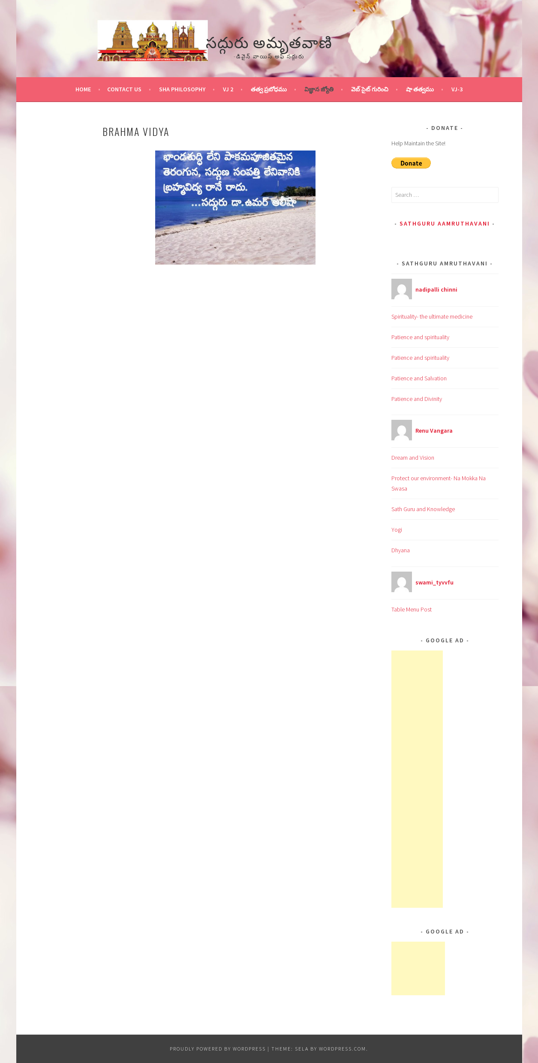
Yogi (396, 529)
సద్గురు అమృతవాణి (269, 41)
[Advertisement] (417, 779)
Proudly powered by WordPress (218, 1048)
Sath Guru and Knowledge (423, 509)
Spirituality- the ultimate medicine (431, 316)
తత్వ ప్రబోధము (269, 89)
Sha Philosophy (182, 89)
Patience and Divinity (416, 399)
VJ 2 (228, 89)
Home (83, 89)
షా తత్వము (420, 89)
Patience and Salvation (419, 378)
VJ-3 (457, 89)
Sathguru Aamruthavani (445, 223)
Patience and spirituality (420, 337)
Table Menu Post (411, 609)
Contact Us (124, 89)
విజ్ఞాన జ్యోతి (319, 89)
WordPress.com (342, 1048)
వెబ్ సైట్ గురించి (369, 89)
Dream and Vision (412, 457)
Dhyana (400, 550)
